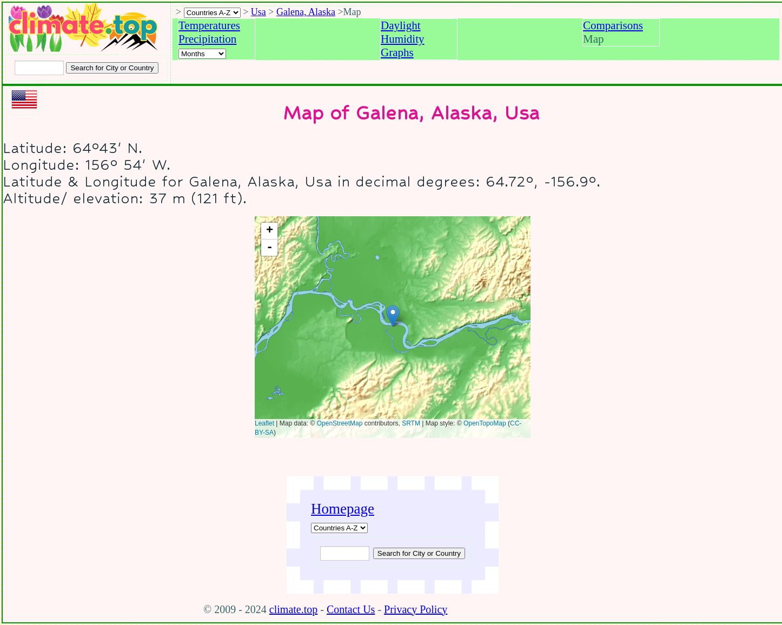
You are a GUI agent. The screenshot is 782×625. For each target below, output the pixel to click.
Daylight (401, 25)
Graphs (397, 52)
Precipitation (207, 38)
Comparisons (613, 25)
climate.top (293, 609)
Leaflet (264, 423)
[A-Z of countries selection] (212, 13)
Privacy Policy (415, 609)
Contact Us (351, 609)
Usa (258, 11)
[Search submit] (112, 68)
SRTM (411, 423)
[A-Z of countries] (339, 528)
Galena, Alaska (305, 11)
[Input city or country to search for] (39, 68)
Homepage (342, 509)
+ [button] (269, 231)
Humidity (403, 38)
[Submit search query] (419, 553)
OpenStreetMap (340, 423)
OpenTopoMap (484, 423)
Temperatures (209, 25)
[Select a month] (202, 54)
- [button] (269, 248)
